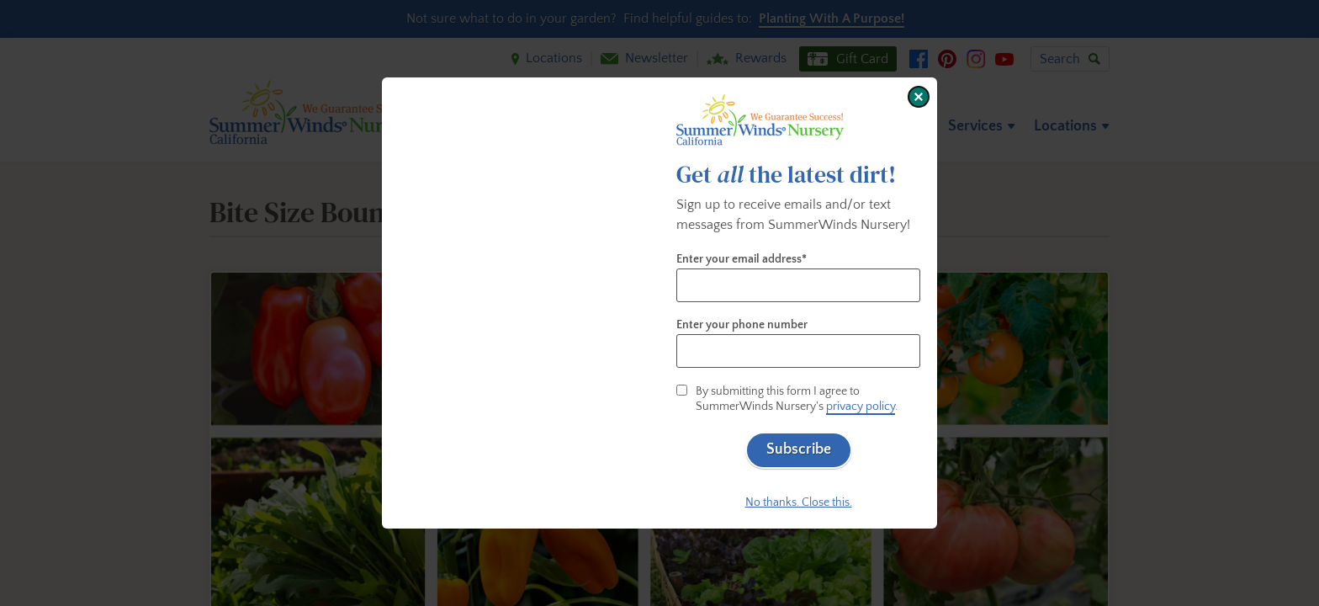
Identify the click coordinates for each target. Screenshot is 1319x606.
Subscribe (798, 449)
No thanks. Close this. (798, 502)
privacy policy (860, 406)
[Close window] (918, 97)
